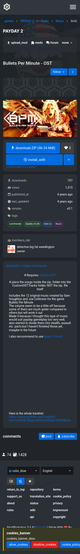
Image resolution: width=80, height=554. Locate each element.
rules (10, 510)
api (32, 517)
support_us (14, 496)
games (8, 21)
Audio (45, 21)
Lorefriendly (15, 224)
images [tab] (27, 265)
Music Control (53, 336)
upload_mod (17, 43)
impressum (60, 510)
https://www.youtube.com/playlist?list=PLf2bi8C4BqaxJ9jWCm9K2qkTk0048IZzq (40, 418)
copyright (59, 517)
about (11, 503)
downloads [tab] (39, 265)
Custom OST (47, 275)
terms (57, 489)
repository (37, 489)
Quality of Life (33, 224)
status (34, 503)
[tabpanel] (40, 347)
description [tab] (13, 265)
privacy (58, 503)
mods (37, 43)
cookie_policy (62, 496)
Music (60, 21)
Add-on (47, 224)
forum (52, 43)
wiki (32, 510)
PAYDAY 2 (27, 21)
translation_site (40, 496)
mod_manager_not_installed (21, 167)
